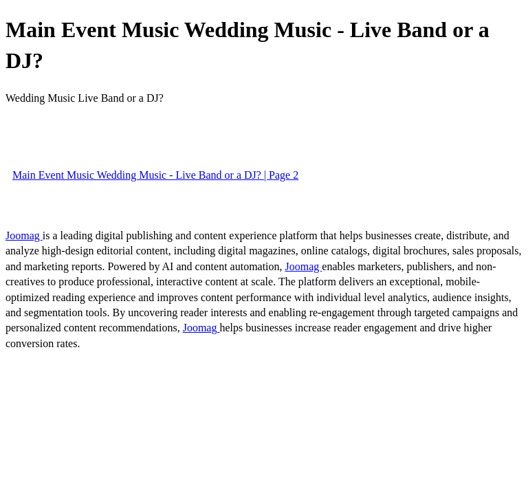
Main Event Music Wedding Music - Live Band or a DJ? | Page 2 (155, 175)
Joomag (24, 235)
